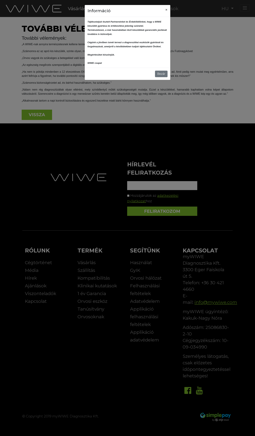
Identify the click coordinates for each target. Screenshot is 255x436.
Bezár (161, 73)
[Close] (166, 10)
